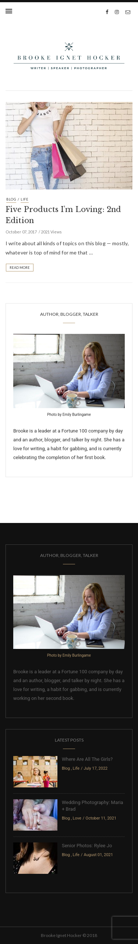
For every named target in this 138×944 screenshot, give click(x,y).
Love (77, 818)
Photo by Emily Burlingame (69, 415)
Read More (20, 268)
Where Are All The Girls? (87, 759)
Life (25, 199)
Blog (11, 199)
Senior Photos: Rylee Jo (87, 845)
